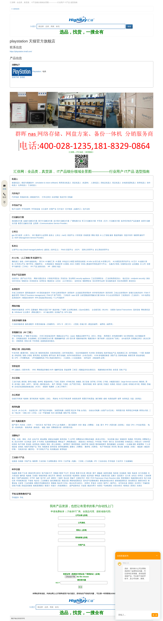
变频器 (56, 473)
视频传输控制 (81, 338)
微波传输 (56, 310)
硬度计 (47, 486)
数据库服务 (118, 235)
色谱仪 (99, 486)
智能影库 (123, 439)
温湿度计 (120, 476)
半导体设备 (35, 209)
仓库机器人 (22, 185)
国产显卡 (15, 425)
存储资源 (86, 235)
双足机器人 (116, 183)
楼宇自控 (52, 355)
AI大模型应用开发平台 (121, 261)
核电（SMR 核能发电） (29, 261)
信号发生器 (122, 483)
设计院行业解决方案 (61, 221)
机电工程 (33, 353)
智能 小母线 (27, 355)
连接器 (14, 461)
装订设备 (85, 382)
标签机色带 (76, 399)
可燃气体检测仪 (22, 478)
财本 (94, 384)
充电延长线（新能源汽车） (30, 197)
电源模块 (76, 476)
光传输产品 (59, 312)
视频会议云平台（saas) (66, 336)
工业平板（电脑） (70, 461)
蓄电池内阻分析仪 (107, 481)
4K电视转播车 (117, 336)
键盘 (43, 427)
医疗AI (41, 261)
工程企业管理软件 (121, 293)
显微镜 (53, 483)
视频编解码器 (60, 338)
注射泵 (20, 483)
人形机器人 (95, 183)
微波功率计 (91, 486)
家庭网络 (140, 444)
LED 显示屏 (70, 338)
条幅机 (78, 382)
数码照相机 (75, 444)
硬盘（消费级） (89, 425)
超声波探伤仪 (74, 486)
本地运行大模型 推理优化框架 (74, 261)
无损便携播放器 (51, 442)
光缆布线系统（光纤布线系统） (62, 353)
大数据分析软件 (28, 298)
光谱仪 (139, 486)
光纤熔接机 (133, 353)
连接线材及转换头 (47, 341)
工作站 (34, 413)
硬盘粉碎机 (48, 382)
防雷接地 (99, 353)
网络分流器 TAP (45, 310)
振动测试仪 (132, 481)
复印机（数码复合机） (42, 384)
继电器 (97, 476)
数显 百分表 (80, 473)
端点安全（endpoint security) (134, 278)
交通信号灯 (80, 478)
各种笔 (40, 382)
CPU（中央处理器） (139, 425)
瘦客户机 (66, 413)
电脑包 (43, 444)
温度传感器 (107, 473)
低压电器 (90, 476)
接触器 (99, 473)
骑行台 (111, 442)
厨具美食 (63, 439)
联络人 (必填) (81, 531)
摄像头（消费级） (77, 447)
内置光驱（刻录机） (117, 425)
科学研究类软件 (98, 293)
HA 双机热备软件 (43, 293)
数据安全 (51, 281)
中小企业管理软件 (113, 295)
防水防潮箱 (119, 442)
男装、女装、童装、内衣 (21, 439)
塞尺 (94, 473)
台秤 (48, 478)
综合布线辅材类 (82, 353)
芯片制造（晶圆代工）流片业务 (77, 209)
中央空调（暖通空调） (20, 353)
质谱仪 (133, 486)
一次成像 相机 (130, 444)
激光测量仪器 (55, 481)
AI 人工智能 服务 (106, 235)
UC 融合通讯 (48, 312)
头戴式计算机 (114, 264)
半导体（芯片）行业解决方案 (108, 221)
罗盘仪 (93, 483)
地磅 (37, 478)
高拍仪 (118, 384)
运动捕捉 (135, 264)
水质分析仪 (117, 486)
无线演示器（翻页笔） (27, 449)
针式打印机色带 (65, 399)
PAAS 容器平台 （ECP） (71, 250)
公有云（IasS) (60, 235)
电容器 (115, 473)
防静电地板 (122, 355)
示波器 (83, 486)
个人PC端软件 (58, 298)
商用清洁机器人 (65, 183)
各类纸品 (125, 399)
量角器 (59, 476)
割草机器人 (141, 183)
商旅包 (55, 399)
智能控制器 (43, 476)
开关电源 (111, 461)
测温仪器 (65, 481)
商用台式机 (143, 410)
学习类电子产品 (43, 449)
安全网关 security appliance (79, 278)
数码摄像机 (111, 444)
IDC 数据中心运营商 (40, 235)
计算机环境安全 (53, 278)
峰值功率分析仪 (34, 473)
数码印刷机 (87, 384)
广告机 (56, 382)
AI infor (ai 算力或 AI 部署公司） (99, 261)
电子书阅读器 (105, 447)
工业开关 (119, 461)
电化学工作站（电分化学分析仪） (70, 483)
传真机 (112, 384)
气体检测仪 (107, 486)
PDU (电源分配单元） (53, 358)
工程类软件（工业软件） (130, 295)
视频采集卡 (92, 338)
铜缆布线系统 (43, 353)
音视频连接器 (21, 338)
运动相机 (120, 444)
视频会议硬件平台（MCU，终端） (89, 336)
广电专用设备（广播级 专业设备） (25, 336)
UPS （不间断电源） (22, 358)
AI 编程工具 (50, 261)
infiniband (18, 312)
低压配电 (44, 355)
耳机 (39, 447)
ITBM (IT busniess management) (32, 295)
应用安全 (42, 281)
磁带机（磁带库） (107, 324)
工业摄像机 (128, 461)
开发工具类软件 (18, 293)
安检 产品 (123, 370)
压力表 (127, 476)
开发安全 (64, 278)
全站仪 (134, 476)
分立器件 (44, 209)
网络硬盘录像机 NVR (45, 370)
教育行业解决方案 (25, 223)
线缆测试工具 (122, 353)
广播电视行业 (75, 221)
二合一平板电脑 (44, 413)
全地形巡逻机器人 (129, 183)
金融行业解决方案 (30, 221)
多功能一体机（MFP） (23, 384)
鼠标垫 (92, 444)
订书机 (105, 382)
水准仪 (99, 483)
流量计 (113, 476)
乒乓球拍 (40, 442)
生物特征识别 (125, 264)
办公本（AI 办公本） (20, 410)
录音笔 (114, 447)
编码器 (22, 476)
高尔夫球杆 (18, 442)
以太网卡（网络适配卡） (32, 312)
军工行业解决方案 (89, 221)
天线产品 (27, 461)
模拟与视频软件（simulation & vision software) (40, 183)
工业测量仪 (44, 481)
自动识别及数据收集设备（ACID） (28, 387)
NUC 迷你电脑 (56, 413)
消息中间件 (128, 235)
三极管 (60, 478)
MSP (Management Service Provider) (29, 238)
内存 (80, 425)
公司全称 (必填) (81, 516)
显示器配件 (72, 425)
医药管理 (109, 293)
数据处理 (58, 264)
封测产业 (52, 209)
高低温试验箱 (27, 486)
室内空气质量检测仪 (91, 481)
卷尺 (53, 384)
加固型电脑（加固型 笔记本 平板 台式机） (71, 410)
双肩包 (74, 413)
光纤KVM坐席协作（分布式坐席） (80, 355)
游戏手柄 (15, 77)
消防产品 (113, 355)
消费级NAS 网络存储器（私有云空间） (91, 439)
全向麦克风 (125, 338)
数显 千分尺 (64, 473)
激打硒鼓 (98, 399)
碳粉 (105, 399)
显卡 (102, 425)
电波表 (134, 473)
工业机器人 (32, 185)
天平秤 (32, 478)
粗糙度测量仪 (38, 486)
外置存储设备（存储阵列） (45, 324)
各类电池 (35, 444)
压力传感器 (142, 473)
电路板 (28, 476)
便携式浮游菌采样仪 (42, 483)
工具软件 (66, 295)
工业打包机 (16, 382)
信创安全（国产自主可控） (22, 278)
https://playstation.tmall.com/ (21, 51)
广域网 (63, 310)
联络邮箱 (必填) (81, 538)
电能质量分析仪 (137, 478)
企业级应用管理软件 (83, 293)
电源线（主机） (45, 399)
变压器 (72, 473)
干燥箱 (30, 481)
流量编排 (34, 310)
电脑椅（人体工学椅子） (58, 387)
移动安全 (132, 281)
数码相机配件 (101, 444)
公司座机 (81, 524)
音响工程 (27, 341)
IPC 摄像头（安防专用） (21, 370)
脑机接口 (15, 261)
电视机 (130, 439)
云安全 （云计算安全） (64, 281)
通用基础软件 (30, 293)
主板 (97, 425)
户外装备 (98, 442)
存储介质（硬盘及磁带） (89, 324)
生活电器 (27, 442)
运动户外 (35, 439)
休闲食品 (90, 442)
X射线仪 (126, 486)
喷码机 (59, 384)
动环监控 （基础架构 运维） (95, 358)
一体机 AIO (26, 413)
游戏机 (22, 77)
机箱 (128, 425)
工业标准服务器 (18, 324)
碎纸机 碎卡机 (134, 384)
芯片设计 (60, 209)
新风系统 (36, 355)
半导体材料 (26, 209)
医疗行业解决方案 (45, 221)
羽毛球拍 (137, 439)
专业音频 (110, 439)
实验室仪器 (105, 476)
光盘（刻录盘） (136, 399)
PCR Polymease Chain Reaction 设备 (105, 478)
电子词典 (21, 444)
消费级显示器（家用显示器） (62, 427)
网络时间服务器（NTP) (21, 310)
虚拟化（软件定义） (52, 250)
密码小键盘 (32, 382)
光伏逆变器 (67, 476)
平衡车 (105, 442)
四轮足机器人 (106, 183)
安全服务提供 (111, 281)
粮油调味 (43, 439)
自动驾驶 (55, 197)
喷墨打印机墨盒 (88, 399)
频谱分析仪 (142, 481)
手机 (21, 497)
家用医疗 (66, 444)
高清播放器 (54, 449)
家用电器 (63, 449)
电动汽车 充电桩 (66, 197)
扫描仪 (106, 384)
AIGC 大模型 (75, 264)
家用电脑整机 (63, 447)
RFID (60, 461)
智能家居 (45, 447)
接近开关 (51, 476)
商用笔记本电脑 (132, 410)
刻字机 (93, 382)
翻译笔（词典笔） (92, 447)
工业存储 (42, 461)
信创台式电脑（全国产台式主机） (102, 410)
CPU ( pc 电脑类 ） (59, 425)
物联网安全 (87, 281)
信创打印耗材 (17, 399)
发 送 (155, 615)
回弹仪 (87, 483)
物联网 (35, 461)
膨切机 (24, 382)
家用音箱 (53, 447)
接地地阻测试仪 (121, 481)
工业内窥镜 (28, 483)
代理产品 (81, 558)
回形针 (62, 382)
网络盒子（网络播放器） (68, 442)
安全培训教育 (122, 281)
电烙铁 (26, 399)
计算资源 (78, 235)
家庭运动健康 (53, 439)
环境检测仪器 (21, 481)
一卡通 (141, 353)
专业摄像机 (32, 338)
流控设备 (136, 310)
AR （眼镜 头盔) (54, 266)
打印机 (99, 382)
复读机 (28, 444)
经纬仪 (140, 476)
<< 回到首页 (15, 9)
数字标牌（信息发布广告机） (109, 338)
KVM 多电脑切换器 (101, 355)
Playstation (26, 71)
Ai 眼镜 (66, 264)
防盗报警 (67, 370)
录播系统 (19, 341)
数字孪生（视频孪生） (35, 264)
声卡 (106, 425)
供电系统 (18, 355)
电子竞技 (47, 425)
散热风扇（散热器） (33, 427)
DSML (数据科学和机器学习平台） (94, 264)
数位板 (120, 447)
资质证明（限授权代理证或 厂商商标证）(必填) (81, 575)
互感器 (35, 476)
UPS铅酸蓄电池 (38, 358)
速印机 (100, 384)
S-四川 (33, 26)
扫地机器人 (129, 442)
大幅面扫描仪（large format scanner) (123, 382)
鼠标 (48, 427)
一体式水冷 (38, 425)
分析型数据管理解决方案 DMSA (92, 295)
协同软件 (71, 293)
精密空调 (131, 355)
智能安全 (25, 281)
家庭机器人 (16, 183)
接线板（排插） (130, 447)
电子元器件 (16, 209)
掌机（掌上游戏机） (54, 444)
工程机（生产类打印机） (72, 384)
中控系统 (35, 341)
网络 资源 (95, 235)
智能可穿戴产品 (30, 447)
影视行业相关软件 (136, 293)
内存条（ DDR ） (26, 425)
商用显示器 (120, 410)
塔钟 (87, 478)
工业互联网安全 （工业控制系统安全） (106, 278)
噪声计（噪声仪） (110, 483)
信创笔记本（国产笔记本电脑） (41, 410)
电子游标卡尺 (47, 473)
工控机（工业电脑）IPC (87, 461)
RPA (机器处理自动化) (43, 298)
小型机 (76, 324)
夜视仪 (131, 483)
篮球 (34, 442)
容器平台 (70, 235)
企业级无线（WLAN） (100, 310)
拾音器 (115, 370)
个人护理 (71, 439)
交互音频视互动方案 (45, 338)
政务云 (51, 235)
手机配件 (15, 497)
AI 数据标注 (49, 264)
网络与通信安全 (40, 278)
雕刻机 (141, 382)
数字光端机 (61, 355)
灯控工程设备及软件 (48, 336)
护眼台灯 (138, 442)
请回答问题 (81, 581)
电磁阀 (14, 473)
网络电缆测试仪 (76, 481)
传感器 (20, 461)
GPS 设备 (68, 312)
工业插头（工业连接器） (73, 358)
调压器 (89, 473)
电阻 (129, 473)
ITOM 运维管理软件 (58, 293)
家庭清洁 (82, 442)
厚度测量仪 (125, 478)
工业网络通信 (52, 461)
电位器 (66, 478)
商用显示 (107, 336)
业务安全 (78, 281)
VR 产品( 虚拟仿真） (38, 266)
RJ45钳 (92, 353)
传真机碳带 (112, 399)
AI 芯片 (134, 261)
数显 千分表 (22, 473)
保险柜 (45, 387)
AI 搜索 (58, 261)
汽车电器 (15, 197)
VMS (34, 370)
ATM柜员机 (70, 382)
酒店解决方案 (17, 221)
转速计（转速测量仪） (60, 486)
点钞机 (125, 384)
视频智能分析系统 (105, 370)
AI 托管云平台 (19, 264)
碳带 (119, 399)
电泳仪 (36, 481)
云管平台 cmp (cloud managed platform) (27, 250)
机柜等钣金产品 (110, 353)
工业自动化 (102, 461)
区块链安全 (34, 281)
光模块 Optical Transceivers (121, 310)
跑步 (117, 439)
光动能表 (122, 473)
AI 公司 (143, 264)
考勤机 (143, 384)
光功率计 (138, 483)
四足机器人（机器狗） (81, 183)
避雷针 (53, 478)
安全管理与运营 (98, 281)
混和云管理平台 (88, 250)
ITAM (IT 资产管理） (54, 295)
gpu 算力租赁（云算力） (21, 235)
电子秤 (43, 478)
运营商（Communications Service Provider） (50, 223)
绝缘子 (72, 478)
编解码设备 (58, 370)
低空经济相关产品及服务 (130, 221)
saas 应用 (75, 295)
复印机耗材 (34, 399)
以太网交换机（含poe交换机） (79, 310)
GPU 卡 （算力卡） (64, 324)
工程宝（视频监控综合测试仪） (84, 370)
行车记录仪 (46, 197)
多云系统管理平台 (102, 250)
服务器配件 (29, 324)
